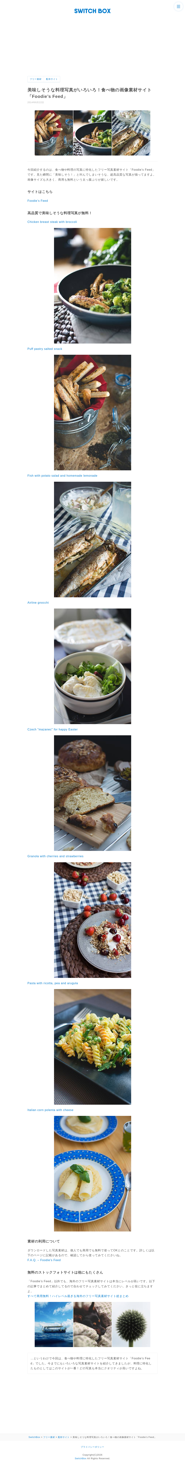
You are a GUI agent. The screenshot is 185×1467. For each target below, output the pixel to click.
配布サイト (52, 79)
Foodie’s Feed (37, 200)
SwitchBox (81, 1458)
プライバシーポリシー (92, 1447)
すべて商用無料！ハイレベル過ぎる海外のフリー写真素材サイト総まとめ (78, 1296)
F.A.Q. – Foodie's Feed (44, 1260)
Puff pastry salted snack (44, 348)
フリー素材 (36, 79)
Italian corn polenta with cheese (50, 1110)
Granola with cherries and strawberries (55, 856)
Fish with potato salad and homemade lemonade (62, 475)
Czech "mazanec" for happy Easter (52, 729)
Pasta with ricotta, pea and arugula (52, 983)
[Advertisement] (92, 49)
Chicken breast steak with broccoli (52, 221)
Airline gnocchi (38, 602)
